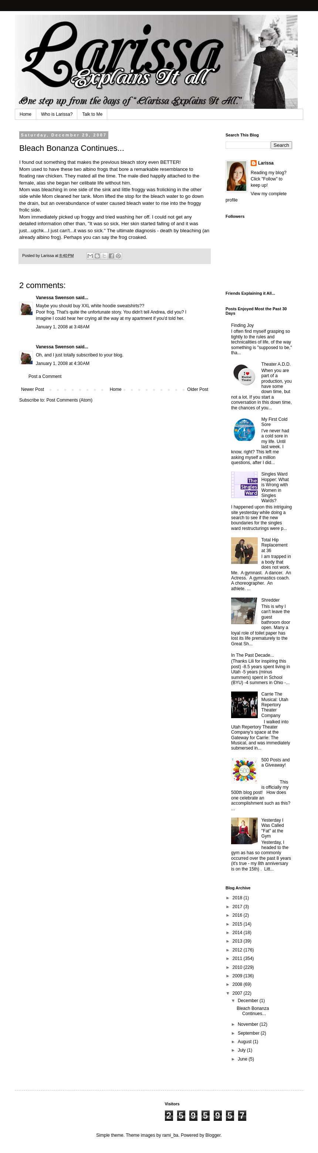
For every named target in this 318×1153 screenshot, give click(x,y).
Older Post (197, 389)
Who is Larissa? (56, 114)
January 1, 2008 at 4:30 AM (62, 363)
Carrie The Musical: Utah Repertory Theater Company (274, 705)
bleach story (134, 162)
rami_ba (170, 1135)
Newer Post (32, 389)
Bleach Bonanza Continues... (253, 1011)
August (245, 1041)
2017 (238, 906)
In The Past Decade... (252, 655)
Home (25, 114)
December (249, 1000)
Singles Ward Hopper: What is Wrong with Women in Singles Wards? (275, 487)
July (242, 1050)
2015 (238, 924)
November (249, 1024)
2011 (238, 958)
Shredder (270, 600)
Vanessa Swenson (55, 297)
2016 (238, 915)
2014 (238, 932)
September (249, 1033)
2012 (238, 950)
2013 (238, 941)
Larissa (266, 163)
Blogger (213, 1135)
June (243, 1059)
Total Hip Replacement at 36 (274, 545)
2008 (238, 984)
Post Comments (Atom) (69, 400)
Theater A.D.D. (276, 364)
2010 (238, 967)
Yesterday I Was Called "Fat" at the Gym (272, 828)
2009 (238, 975)
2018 (238, 897)
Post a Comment (44, 376)
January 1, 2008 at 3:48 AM (62, 326)
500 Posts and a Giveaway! (275, 762)
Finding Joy (242, 325)
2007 (238, 993)
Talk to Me (92, 114)
